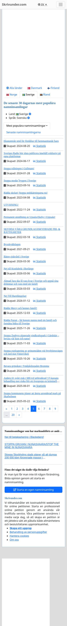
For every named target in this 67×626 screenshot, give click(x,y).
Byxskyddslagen (12, 244)
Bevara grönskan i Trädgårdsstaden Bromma (26, 366)
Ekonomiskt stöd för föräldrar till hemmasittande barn (31, 141)
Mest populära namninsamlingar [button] (26, 125)
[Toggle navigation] (60, 4)
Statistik (39, 146)
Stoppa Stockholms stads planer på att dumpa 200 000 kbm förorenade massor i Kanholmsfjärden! (31, 457)
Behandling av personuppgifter (28, 532)
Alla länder (14, 88)
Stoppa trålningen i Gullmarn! (19, 168)
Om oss (14, 539)
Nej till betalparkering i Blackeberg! (24, 437)
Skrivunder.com (14, 4)
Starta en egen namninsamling (33, 489)
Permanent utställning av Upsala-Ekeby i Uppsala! (29, 217)
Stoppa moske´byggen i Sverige (20, 180)
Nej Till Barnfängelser (15, 296)
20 (13, 415)
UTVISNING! (11, 204)
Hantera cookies (19, 536)
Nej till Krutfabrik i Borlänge (19, 268)
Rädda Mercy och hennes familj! (20, 308)
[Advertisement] (33, 48)
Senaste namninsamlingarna (23, 132)
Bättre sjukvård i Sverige (16, 256)
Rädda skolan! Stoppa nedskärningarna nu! (25, 192)
